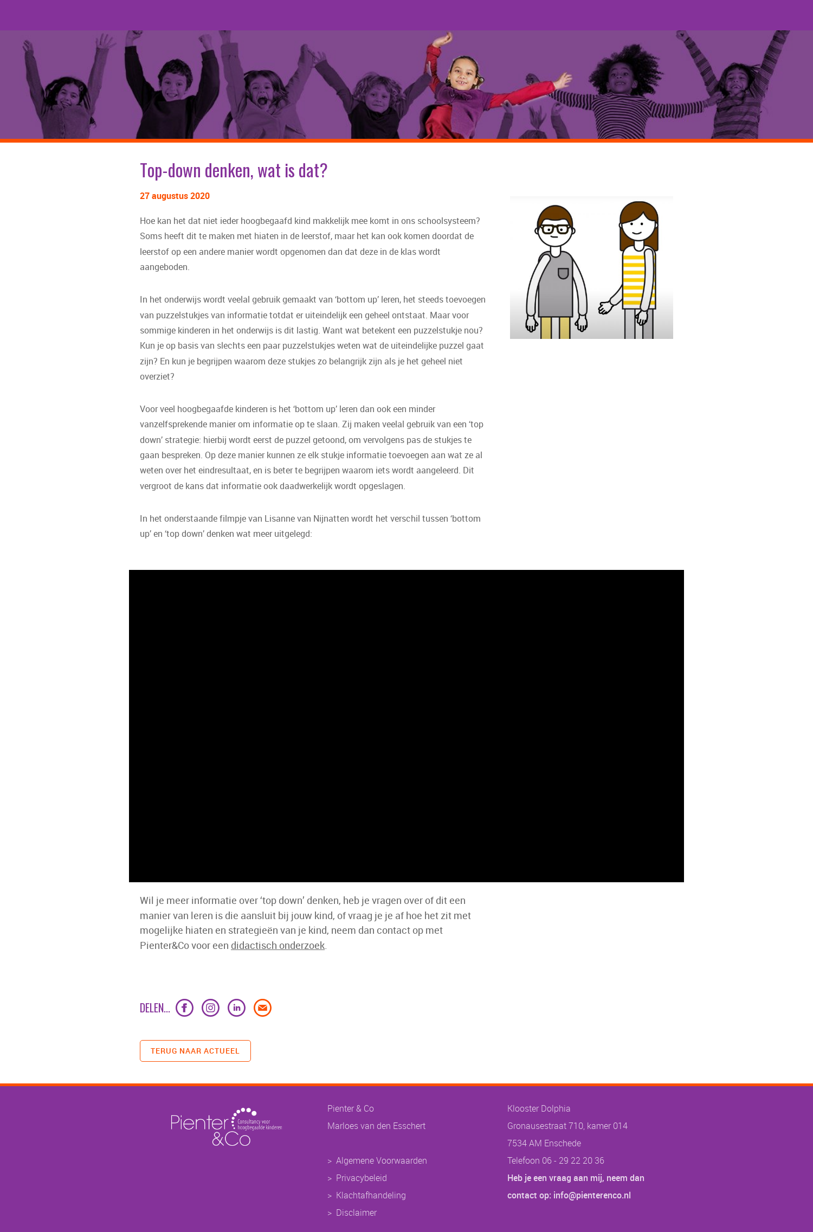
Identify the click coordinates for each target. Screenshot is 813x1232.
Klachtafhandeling (371, 1195)
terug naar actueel (195, 1050)
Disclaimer (356, 1212)
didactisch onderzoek (278, 945)
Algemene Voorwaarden (381, 1160)
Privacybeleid (361, 1178)
